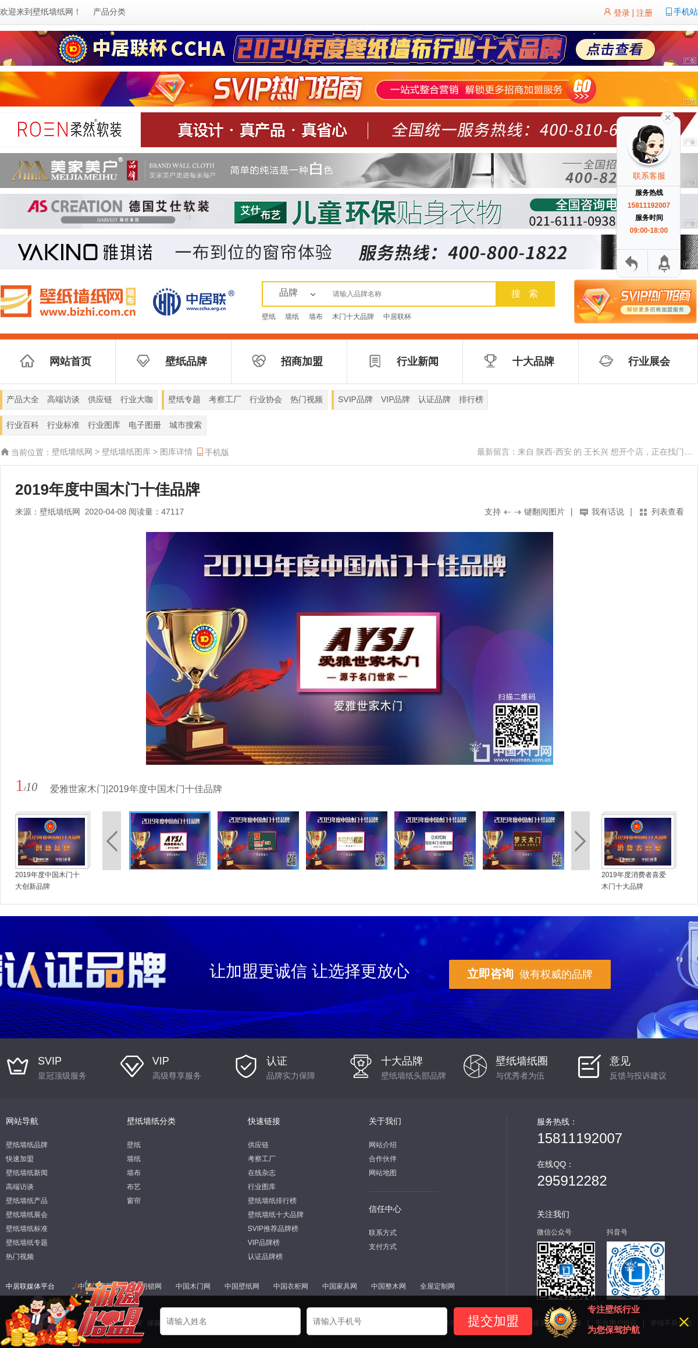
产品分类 (109, 11)
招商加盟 (302, 361)
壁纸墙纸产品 (27, 1201)
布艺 (134, 1187)
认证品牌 (434, 399)
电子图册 (145, 425)
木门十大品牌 (353, 317)
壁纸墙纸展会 (27, 1215)
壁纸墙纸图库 (126, 451)
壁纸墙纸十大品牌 (276, 1215)
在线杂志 (262, 1173)
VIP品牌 (396, 399)
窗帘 (134, 1201)
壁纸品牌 (186, 361)
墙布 (316, 317)
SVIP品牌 (355, 399)
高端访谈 (63, 399)
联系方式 (383, 1233)
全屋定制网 (437, 1286)
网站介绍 (383, 1145)
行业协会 (266, 399)
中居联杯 (397, 317)
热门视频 (306, 399)
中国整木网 (388, 1286)
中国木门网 (193, 1286)
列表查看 (667, 511)
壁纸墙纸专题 (27, 1243)
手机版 (212, 452)
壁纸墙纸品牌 (27, 1145)
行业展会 (649, 361)
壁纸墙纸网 (53, 11)
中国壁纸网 (242, 1286)
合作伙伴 (383, 1159)
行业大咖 (136, 399)
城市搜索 (185, 425)
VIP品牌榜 (264, 1243)
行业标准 (63, 425)
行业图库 (104, 425)
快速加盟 (20, 1159)
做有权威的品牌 (530, 973)
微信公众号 (554, 1232)
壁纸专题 (184, 399)
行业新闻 (418, 361)
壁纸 (269, 317)
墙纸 (292, 317)
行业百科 (22, 425)
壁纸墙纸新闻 (27, 1173)
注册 (644, 12)
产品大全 (22, 399)
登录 (622, 12)
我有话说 (608, 511)
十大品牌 (533, 361)
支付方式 (383, 1247)
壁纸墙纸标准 (27, 1229)
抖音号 (617, 1232)
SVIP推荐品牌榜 (273, 1229)
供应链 (100, 399)
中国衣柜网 (290, 1286)
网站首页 (70, 361)
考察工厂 (225, 399)
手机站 (686, 11)
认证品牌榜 (265, 1257)
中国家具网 (339, 1286)
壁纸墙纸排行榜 (272, 1201)
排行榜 (471, 399)
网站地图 (383, 1173)
